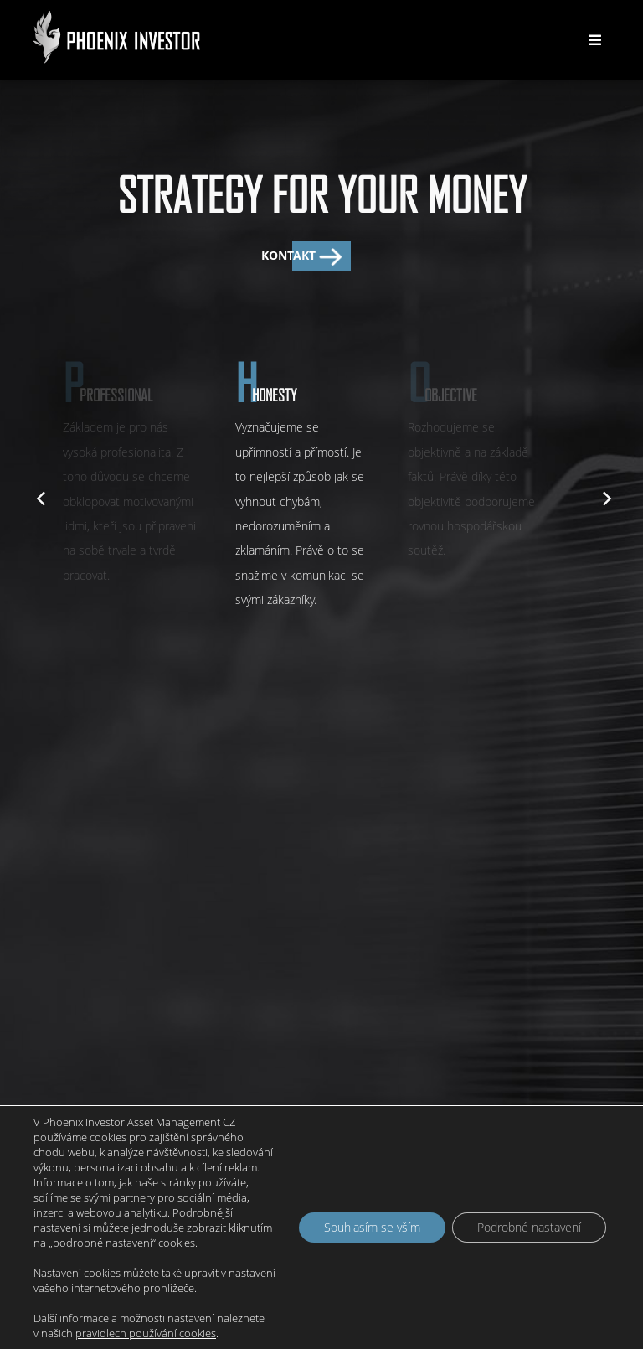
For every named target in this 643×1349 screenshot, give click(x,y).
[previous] (40, 495)
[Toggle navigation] (594, 40)
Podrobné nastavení (529, 1227)
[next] (603, 495)
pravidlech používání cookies (145, 1333)
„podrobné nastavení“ (102, 1242)
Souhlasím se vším (372, 1227)
